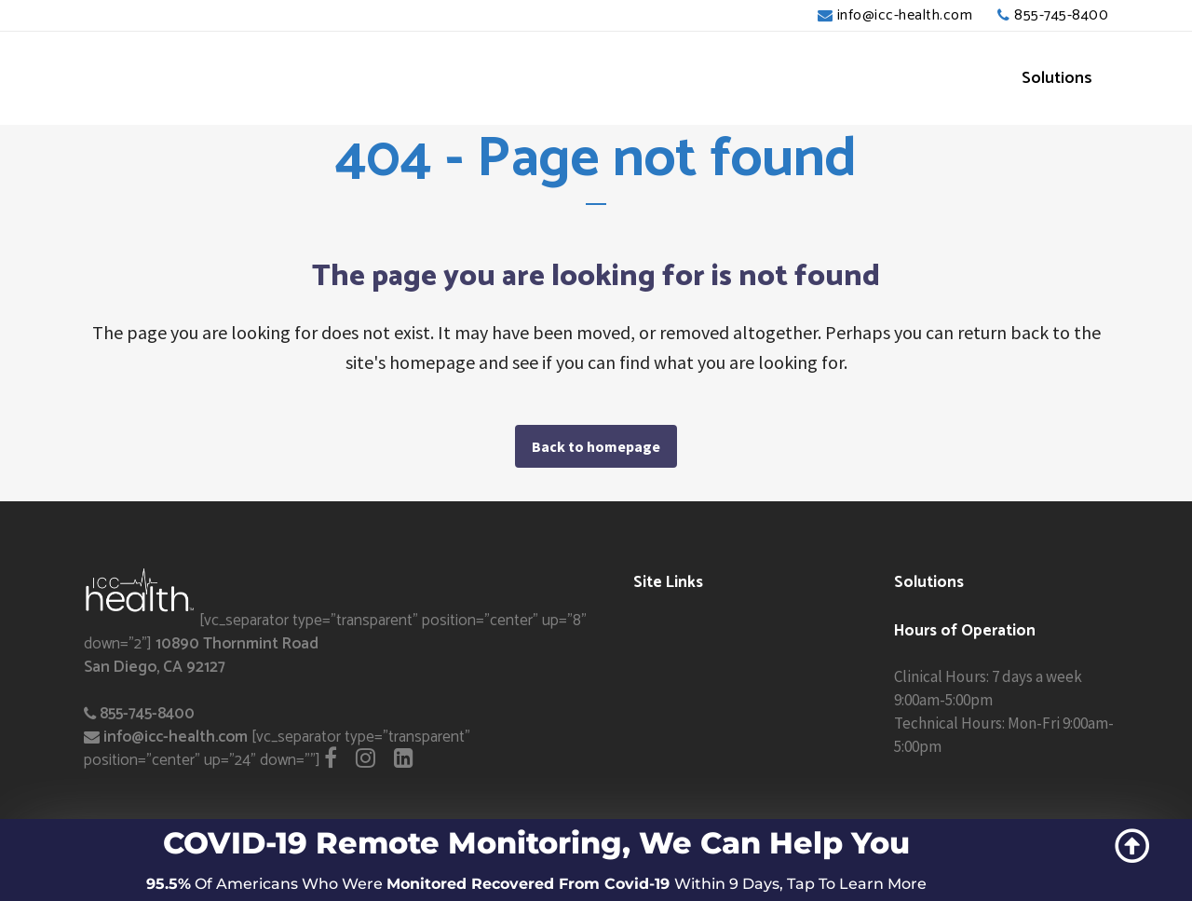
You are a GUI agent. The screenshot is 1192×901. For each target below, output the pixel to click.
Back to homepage (596, 446)
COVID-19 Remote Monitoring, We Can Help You (536, 843)
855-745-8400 (1061, 15)
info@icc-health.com (905, 15)
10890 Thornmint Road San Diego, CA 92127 (201, 655)
